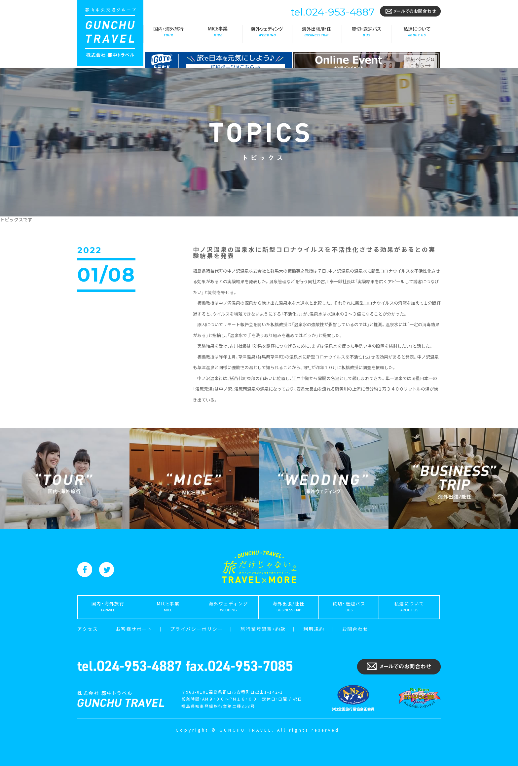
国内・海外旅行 (168, 34)
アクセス (87, 629)
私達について (416, 34)
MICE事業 (217, 34)
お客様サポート (134, 629)
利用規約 (313, 629)
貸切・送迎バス (366, 34)
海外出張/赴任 (317, 34)
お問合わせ (355, 629)
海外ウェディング (267, 34)
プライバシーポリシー (196, 629)
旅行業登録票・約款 (263, 629)
